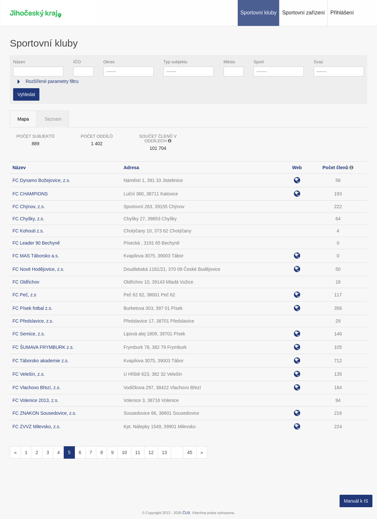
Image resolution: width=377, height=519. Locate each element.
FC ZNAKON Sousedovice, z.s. (44, 413)
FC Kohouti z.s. (28, 230)
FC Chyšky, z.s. (28, 218)
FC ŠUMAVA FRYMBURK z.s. (43, 347)
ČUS (186, 513)
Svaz (318, 61)
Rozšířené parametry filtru (51, 81)
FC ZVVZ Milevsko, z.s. (36, 426)
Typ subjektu (176, 61)
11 (138, 452)
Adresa (131, 167)
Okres (109, 61)
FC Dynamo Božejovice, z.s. (41, 180)
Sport (259, 61)
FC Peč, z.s (24, 294)
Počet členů (335, 167)
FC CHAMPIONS (30, 193)
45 (189, 452)
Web (296, 167)
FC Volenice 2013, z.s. (35, 400)
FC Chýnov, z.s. (28, 206)
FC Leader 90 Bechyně (36, 243)
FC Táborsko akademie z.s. (40, 360)
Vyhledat (26, 94)
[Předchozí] (15, 452)
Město (229, 61)
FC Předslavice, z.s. (32, 321)
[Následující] (202, 452)
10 (124, 452)
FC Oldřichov (25, 282)
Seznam (53, 119)
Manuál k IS (356, 501)
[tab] (188, 81)
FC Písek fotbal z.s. (32, 308)
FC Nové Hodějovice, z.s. (38, 269)
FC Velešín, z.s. (28, 374)
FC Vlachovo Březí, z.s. (36, 387)
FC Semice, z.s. (28, 333)
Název (19, 61)
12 (151, 452)
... (177, 452)
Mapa (23, 119)
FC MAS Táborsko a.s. (35, 255)
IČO (77, 61)
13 (164, 452)
